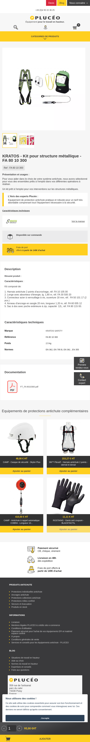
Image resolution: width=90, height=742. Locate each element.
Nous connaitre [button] (77, 3)
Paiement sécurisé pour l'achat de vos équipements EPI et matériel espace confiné (41, 632)
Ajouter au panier (22, 471)
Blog (61, 3)
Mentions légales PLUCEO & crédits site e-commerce (35, 625)
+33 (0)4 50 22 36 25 (45, 10)
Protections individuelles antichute (26, 592)
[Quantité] (11, 728)
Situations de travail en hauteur (25, 658)
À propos (15, 636)
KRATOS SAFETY (54, 331)
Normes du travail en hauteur (24, 664)
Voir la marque (78, 221)
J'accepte (45, 718)
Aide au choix (17, 661)
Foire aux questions (20, 670)
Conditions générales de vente (25, 639)
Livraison (15, 622)
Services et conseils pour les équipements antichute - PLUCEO (40, 643)
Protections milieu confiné (23, 601)
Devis (51, 3)
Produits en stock (19, 607)
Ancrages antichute (20, 595)
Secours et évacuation (21, 604)
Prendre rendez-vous (82, 366)
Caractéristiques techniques (16, 211)
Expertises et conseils (21, 667)
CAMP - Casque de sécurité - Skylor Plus (21, 462)
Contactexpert (82, 381)
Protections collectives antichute (25, 598)
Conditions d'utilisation (21, 628)
